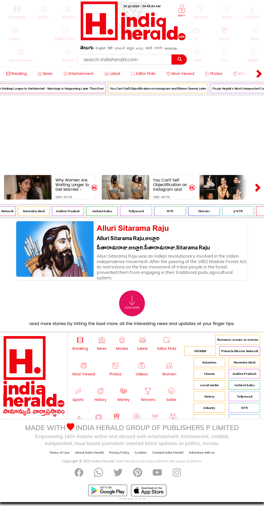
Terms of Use (60, 452)
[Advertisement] (132, 134)
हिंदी (110, 48)
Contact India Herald (167, 452)
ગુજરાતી (119, 48)
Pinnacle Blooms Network (239, 351)
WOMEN (200, 351)
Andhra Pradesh (70, 211)
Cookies (141, 452)
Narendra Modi (36, 211)
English (101, 48)
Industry (209, 408)
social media (209, 385)
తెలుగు (87, 48)
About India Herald (89, 452)
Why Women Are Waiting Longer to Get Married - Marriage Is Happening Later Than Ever (72, 184)
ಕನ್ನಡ (130, 48)
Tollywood (139, 211)
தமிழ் (139, 48)
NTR (173, 211)
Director (206, 211)
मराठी (148, 48)
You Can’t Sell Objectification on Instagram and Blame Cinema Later (161, 88)
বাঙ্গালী (158, 48)
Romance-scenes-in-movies (237, 340)
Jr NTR (240, 211)
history (209, 396)
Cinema (209, 374)
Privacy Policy (119, 452)
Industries (209, 362)
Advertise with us (202, 452)
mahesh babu (104, 211)
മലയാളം (170, 48)
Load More (132, 302)
